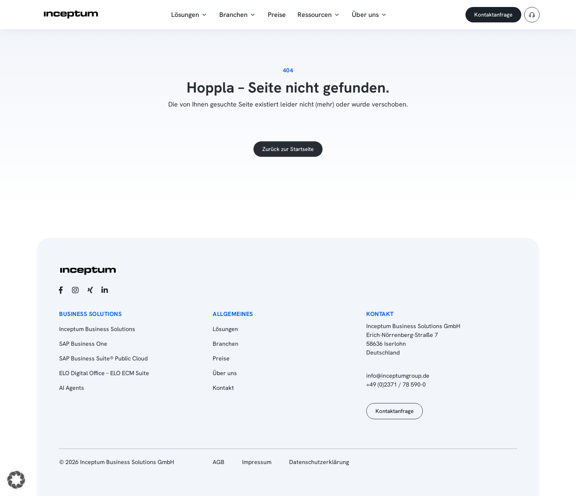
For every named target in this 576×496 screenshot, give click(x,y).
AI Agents (71, 388)
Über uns (225, 373)
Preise (221, 358)
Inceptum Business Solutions (97, 329)
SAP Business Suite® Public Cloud (103, 358)
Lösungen (225, 329)
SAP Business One (83, 344)
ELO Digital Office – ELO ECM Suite (104, 373)
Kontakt (223, 388)
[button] (16, 480)
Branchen (225, 344)
